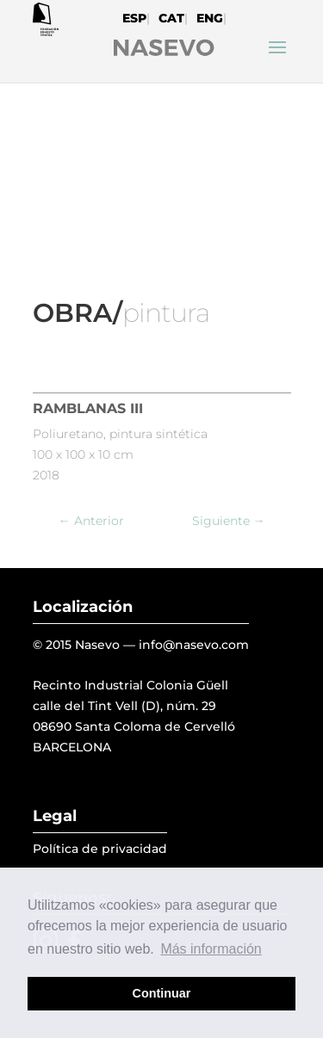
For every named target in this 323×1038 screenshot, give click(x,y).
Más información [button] (210, 949)
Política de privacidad (100, 848)
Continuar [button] (162, 993)
